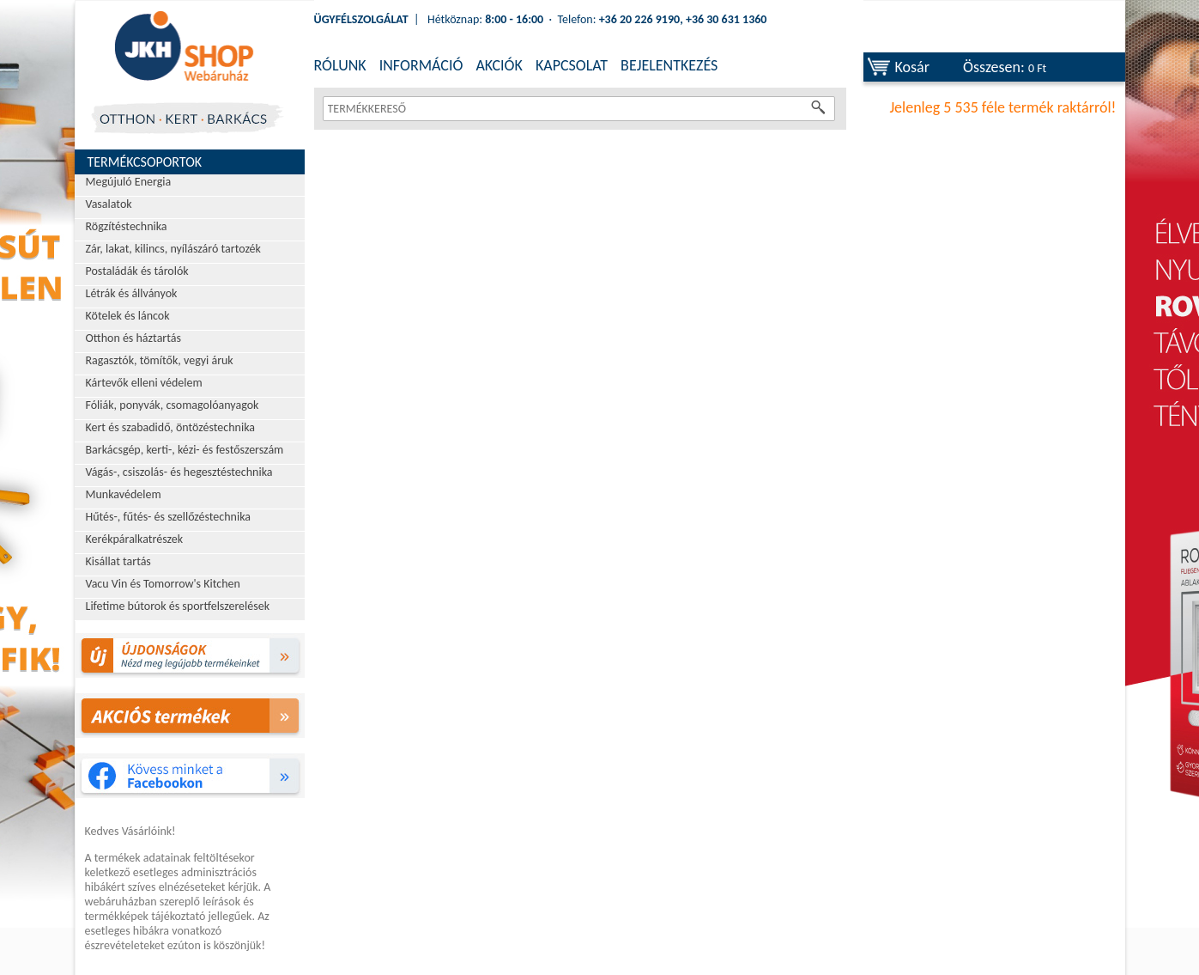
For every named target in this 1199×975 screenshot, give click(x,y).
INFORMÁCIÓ (421, 65)
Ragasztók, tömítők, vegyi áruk (159, 360)
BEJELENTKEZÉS (669, 65)
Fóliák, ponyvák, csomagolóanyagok (172, 405)
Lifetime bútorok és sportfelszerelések (178, 606)
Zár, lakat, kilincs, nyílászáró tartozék (173, 248)
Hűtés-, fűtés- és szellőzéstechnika (168, 516)
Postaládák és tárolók (137, 271)
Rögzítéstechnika (126, 226)
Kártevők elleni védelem (144, 382)
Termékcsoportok (145, 162)
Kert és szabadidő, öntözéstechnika (171, 427)
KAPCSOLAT (572, 65)
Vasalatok (109, 204)
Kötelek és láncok (128, 315)
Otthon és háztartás (133, 338)
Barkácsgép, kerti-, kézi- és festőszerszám (185, 449)
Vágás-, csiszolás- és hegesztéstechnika (179, 472)
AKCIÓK (498, 65)
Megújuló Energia (129, 181)
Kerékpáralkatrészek (135, 539)
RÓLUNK (340, 65)
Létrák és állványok (132, 293)
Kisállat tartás (118, 561)
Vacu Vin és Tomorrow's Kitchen (163, 583)
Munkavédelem (123, 494)
